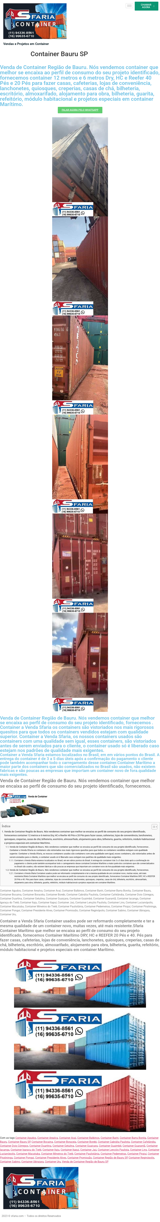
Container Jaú (88, 1149)
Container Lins (138, 1149)
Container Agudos (25, 1137)
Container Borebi (87, 1141)
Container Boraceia (65, 1141)
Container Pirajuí (137, 1153)
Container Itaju (50, 1149)
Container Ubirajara (32, 1161)
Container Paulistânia (86, 1153)
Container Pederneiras (113, 1153)
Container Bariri (110, 1137)
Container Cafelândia (143, 1141)
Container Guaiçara (86, 1145)
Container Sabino (10, 1161)
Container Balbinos (88, 1137)
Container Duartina (40, 1145)
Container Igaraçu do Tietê (26, 1149)
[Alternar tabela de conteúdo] (153, 827)
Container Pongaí (24, 1157)
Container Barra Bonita (133, 1137)
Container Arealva (47, 1137)
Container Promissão (79, 1157)
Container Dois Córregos (14, 1145)
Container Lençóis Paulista (113, 1149)
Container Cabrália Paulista (114, 1141)
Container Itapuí (70, 1149)
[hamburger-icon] (129, 5)
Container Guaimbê (110, 1145)
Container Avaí (67, 1137)
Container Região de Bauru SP (110, 1157)
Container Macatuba (28, 1153)
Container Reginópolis (141, 1157)
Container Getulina (63, 1145)
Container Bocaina (42, 1141)
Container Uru (53, 1161)
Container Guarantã (134, 1145)
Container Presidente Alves (50, 1157)
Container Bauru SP (19, 1141)
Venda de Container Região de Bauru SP (85, 1161)
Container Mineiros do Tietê (57, 1153)
